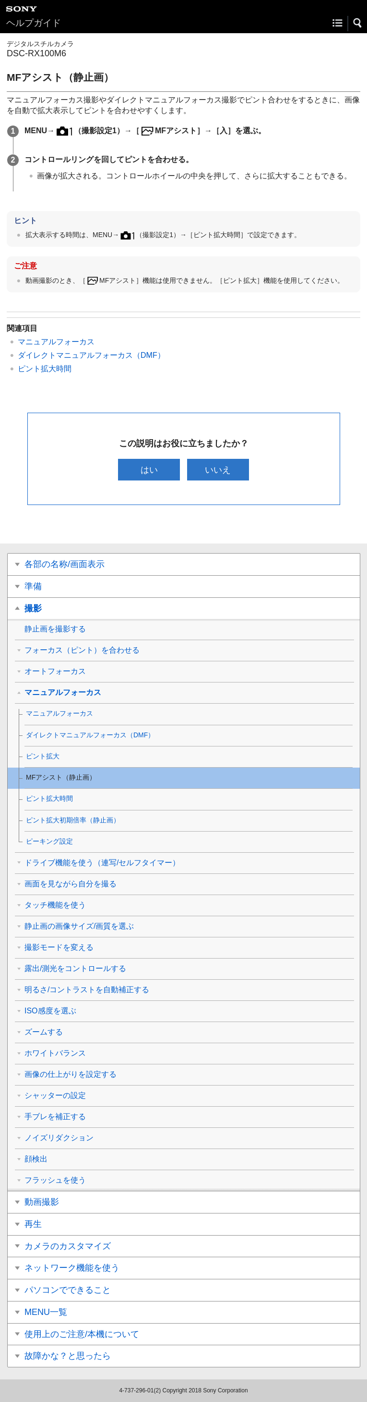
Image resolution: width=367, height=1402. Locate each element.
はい (149, 470)
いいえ (218, 470)
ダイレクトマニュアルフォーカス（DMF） (91, 355)
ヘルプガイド (33, 23)
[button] (358, 23)
